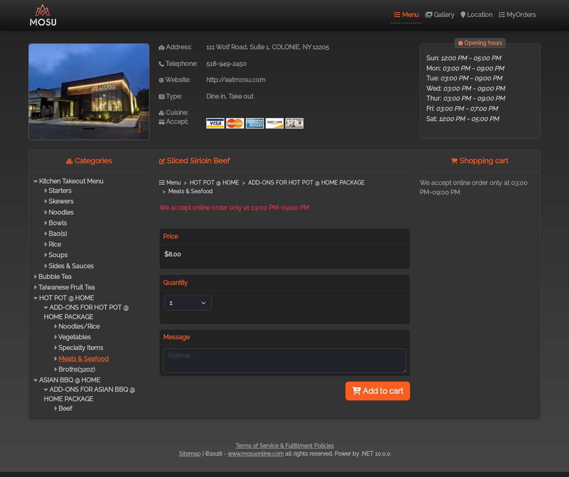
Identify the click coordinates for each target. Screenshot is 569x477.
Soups (58, 255)
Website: (174, 80)
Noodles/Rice (79, 326)
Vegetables (74, 337)
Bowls (58, 223)
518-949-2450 (226, 63)
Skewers (61, 201)
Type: (170, 96)
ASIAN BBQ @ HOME (69, 380)
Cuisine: (173, 112)
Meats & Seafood (83, 359)
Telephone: (178, 63)
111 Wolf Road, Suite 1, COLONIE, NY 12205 (267, 47)
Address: (175, 47)
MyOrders (517, 15)
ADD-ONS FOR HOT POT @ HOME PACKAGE (306, 182)
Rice (55, 244)
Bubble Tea (55, 277)
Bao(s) (58, 234)
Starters (60, 191)
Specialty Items (80, 348)
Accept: (173, 121)
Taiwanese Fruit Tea (66, 287)
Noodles (61, 212)
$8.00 (172, 254)
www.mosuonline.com (256, 454)
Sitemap (190, 454)
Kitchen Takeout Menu (71, 181)
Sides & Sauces (71, 266)
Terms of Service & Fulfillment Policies (285, 446)
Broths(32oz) (76, 369)
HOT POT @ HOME (66, 298)
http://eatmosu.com (236, 80)
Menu (406, 15)
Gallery (439, 15)
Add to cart (377, 391)
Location (476, 15)
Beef (65, 408)
